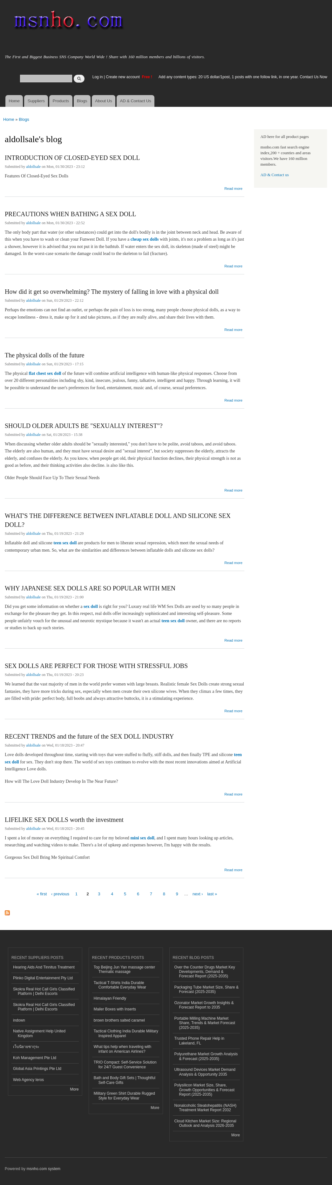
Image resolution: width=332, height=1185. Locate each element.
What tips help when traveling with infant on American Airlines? (122, 1048)
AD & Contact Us (135, 101)
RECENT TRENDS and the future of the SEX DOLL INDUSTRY (89, 736)
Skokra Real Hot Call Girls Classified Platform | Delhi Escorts (44, 991)
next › (198, 894)
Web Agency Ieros (28, 1080)
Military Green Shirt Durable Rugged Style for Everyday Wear (124, 1095)
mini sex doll (142, 838)
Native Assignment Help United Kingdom (39, 1033)
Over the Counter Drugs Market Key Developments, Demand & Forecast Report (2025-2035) (204, 972)
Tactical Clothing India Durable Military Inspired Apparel (126, 1033)
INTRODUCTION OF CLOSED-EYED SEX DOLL (72, 157)
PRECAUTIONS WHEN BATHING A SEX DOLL (70, 213)
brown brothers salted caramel (119, 1020)
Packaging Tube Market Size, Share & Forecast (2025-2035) (206, 989)
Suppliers (36, 101)
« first (42, 894)
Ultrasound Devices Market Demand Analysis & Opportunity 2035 (205, 1071)
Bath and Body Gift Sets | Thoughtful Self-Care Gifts (124, 1080)
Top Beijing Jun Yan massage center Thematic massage (124, 969)
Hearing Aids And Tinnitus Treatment (44, 967)
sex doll (91, 606)
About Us (103, 101)
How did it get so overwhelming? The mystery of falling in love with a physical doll (112, 291)
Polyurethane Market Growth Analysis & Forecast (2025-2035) (206, 1056)
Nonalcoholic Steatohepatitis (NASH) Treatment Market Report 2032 (205, 1107)
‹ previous (60, 894)
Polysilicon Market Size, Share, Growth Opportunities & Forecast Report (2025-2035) (204, 1090)
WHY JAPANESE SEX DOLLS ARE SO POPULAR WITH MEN (90, 588)
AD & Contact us (275, 175)
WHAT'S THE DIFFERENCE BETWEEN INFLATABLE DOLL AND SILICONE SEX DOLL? (118, 520)
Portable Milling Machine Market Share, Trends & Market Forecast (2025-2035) (204, 1023)
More (74, 1089)
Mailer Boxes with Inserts (115, 1009)
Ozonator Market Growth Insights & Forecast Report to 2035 (204, 1005)
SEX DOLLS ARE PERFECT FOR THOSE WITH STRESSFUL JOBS (96, 665)
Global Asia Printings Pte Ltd (37, 1068)
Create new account (123, 77)
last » (212, 894)
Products (61, 101)
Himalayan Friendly (110, 998)
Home (14, 101)
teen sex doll (65, 543)
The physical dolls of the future (45, 355)
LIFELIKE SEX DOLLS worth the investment (64, 819)
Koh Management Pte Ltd (34, 1058)
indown (19, 1020)
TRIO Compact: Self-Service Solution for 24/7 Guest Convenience (125, 1064)
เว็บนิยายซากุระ (26, 1046)
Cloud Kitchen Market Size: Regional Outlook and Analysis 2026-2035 (205, 1123)
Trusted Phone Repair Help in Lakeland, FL (199, 1040)
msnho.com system (43, 1169)
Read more (233, 187)
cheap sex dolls (145, 239)
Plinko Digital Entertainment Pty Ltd (43, 978)
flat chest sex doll (45, 373)
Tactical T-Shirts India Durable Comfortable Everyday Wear (120, 985)
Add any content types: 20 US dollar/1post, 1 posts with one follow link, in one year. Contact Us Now (243, 77)
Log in (97, 77)
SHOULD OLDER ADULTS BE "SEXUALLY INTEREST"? (84, 425)
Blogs (82, 101)
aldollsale (33, 166)
